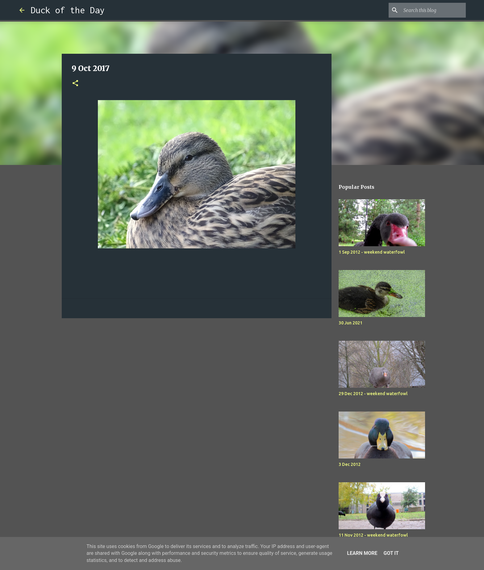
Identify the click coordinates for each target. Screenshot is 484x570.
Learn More (362, 553)
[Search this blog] (433, 10)
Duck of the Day (68, 10)
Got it (390, 553)
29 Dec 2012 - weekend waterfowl (373, 393)
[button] (75, 83)
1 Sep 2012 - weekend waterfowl (372, 252)
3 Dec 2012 (350, 464)
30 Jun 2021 (350, 322)
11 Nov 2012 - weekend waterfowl (373, 535)
